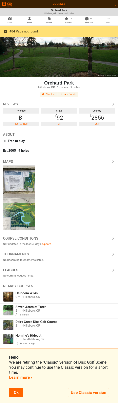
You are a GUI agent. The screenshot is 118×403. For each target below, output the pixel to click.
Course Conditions (59, 238)
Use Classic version (88, 392)
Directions (49, 94)
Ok (16, 392)
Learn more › (20, 377)
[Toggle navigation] (115, 4)
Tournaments (59, 254)
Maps (59, 162)
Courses (59, 3)
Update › (47, 243)
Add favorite (68, 94)
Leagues (59, 270)
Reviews (59, 104)
